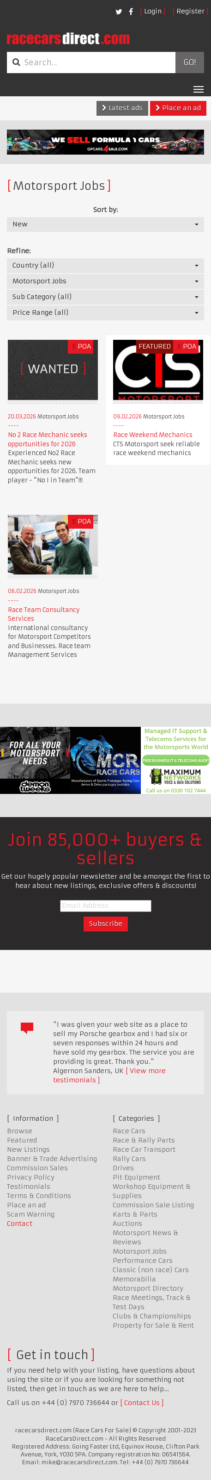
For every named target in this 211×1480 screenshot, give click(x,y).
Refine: (18, 251)
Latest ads (122, 108)
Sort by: (105, 210)
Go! (189, 62)
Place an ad (178, 108)
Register (190, 11)
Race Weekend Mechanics (153, 435)
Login (153, 11)
